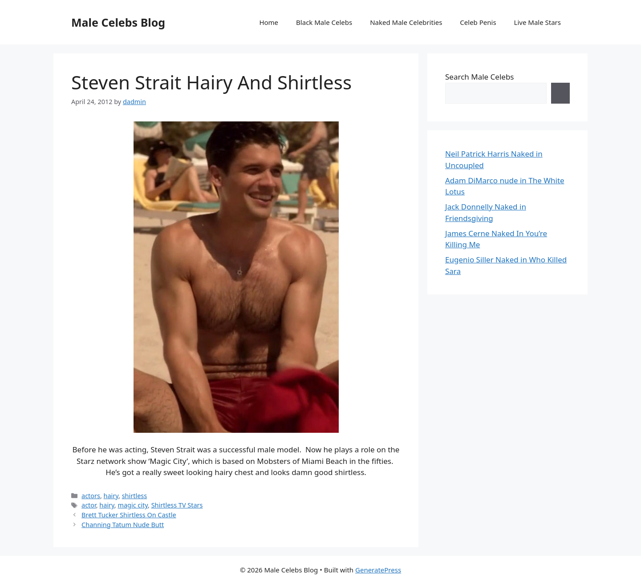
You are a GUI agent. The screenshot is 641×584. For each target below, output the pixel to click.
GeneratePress (378, 569)
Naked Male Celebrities (406, 22)
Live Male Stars (537, 22)
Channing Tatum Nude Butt (122, 524)
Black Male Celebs (324, 22)
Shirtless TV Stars (177, 505)
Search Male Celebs (479, 77)
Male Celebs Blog (118, 22)
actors (90, 495)
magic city (133, 505)
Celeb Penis (478, 22)
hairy (111, 495)
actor (88, 505)
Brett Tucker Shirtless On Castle (128, 515)
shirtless (134, 495)
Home (268, 22)
